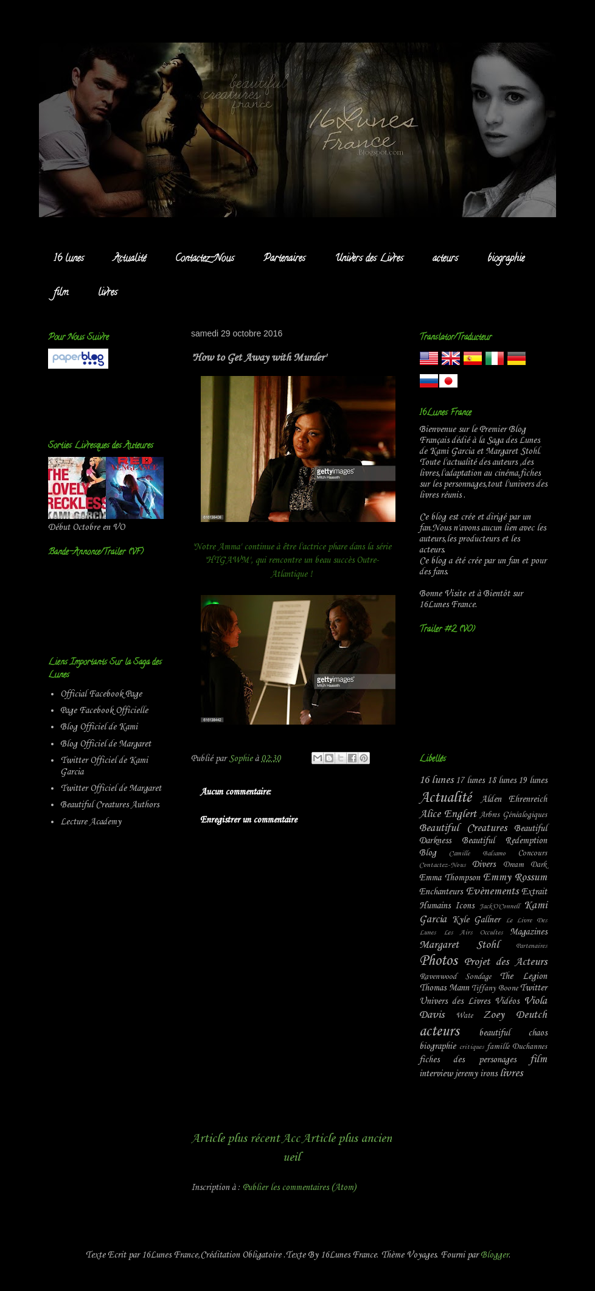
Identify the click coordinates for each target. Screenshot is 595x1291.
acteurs (445, 259)
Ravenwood (437, 976)
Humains (434, 905)
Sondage (478, 976)
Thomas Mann (444, 988)
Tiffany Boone (494, 988)
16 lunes (69, 259)
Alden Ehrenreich (514, 799)
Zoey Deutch (515, 1015)
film (61, 293)
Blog (427, 852)
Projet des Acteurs (505, 962)
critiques (471, 1047)
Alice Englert (447, 814)
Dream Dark (525, 864)
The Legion (523, 976)
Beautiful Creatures (463, 828)
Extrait (534, 891)
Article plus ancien (347, 1138)
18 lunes (501, 780)
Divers (483, 864)
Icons (464, 905)
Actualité (129, 259)
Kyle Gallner (476, 919)
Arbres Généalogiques (513, 814)
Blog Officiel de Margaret (105, 744)
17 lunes (470, 780)
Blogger (495, 1255)
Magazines (528, 932)
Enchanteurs (440, 891)
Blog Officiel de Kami (98, 727)
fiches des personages (467, 1059)
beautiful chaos (513, 1033)
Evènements (492, 891)
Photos (438, 961)
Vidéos (507, 1001)
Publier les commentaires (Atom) (299, 1187)
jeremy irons (476, 1073)
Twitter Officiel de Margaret (110, 788)
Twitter (533, 988)
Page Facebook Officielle (104, 710)
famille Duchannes (517, 1046)
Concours (532, 853)
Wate (464, 1015)
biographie (505, 259)
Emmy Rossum (515, 877)
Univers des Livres (369, 259)
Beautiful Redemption (505, 840)
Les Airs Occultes (473, 932)
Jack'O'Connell (499, 906)
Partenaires (284, 259)
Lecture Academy (90, 821)
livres (107, 293)
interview (436, 1073)
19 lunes (532, 780)
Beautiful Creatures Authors (109, 804)
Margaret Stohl (459, 945)
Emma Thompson (449, 877)
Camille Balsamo (477, 853)
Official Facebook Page (101, 694)
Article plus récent (235, 1138)
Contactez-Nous (204, 259)
